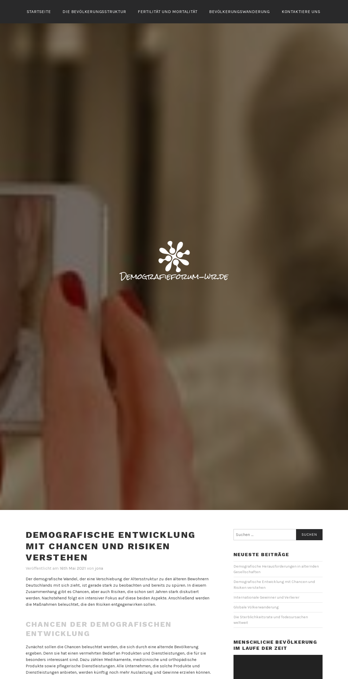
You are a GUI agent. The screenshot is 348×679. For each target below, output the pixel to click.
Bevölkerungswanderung (239, 11)
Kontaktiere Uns (301, 11)
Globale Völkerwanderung (256, 607)
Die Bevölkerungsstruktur (94, 11)
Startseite (39, 11)
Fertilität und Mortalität (167, 11)
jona (99, 568)
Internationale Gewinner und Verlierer (266, 597)
